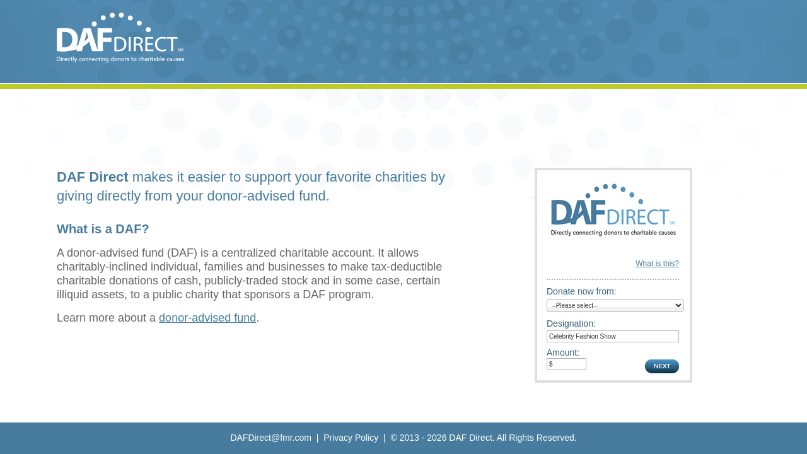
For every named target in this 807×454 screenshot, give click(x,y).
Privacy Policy (350, 438)
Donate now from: (582, 291)
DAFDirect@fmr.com (270, 438)
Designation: (571, 323)
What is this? (657, 263)
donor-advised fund (207, 317)
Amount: (563, 352)
